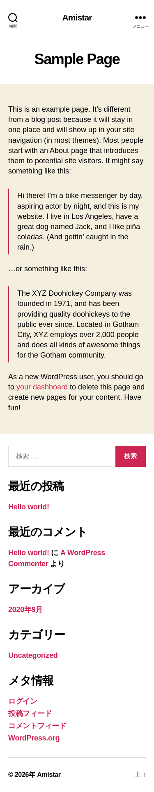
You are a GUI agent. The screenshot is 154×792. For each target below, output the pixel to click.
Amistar (77, 17)
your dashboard (42, 387)
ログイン (22, 701)
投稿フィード (30, 713)
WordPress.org (34, 738)
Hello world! (28, 507)
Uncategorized (33, 655)
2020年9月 (25, 609)
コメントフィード (37, 726)
